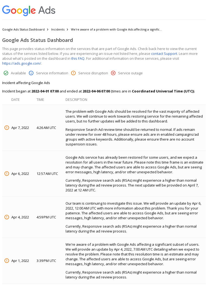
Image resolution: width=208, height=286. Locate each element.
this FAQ (77, 58)
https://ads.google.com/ (21, 63)
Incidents (57, 29)
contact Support (164, 53)
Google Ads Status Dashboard (23, 29)
